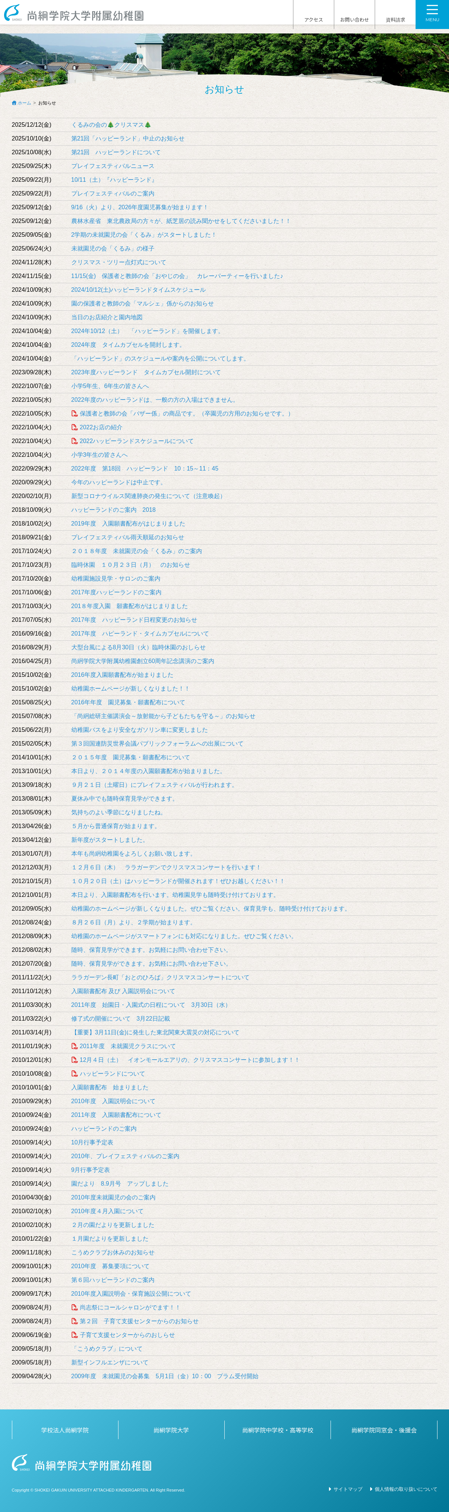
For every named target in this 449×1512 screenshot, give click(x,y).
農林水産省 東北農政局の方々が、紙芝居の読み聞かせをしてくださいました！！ (181, 221)
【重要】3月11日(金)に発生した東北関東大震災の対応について (155, 1032)
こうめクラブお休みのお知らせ (112, 1252)
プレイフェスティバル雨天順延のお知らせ (127, 537)
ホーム (24, 103)
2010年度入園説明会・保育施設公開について (131, 1293)
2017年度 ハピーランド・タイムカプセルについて (140, 633)
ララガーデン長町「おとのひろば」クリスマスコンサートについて (160, 977)
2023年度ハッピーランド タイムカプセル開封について (146, 372)
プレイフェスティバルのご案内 (112, 193)
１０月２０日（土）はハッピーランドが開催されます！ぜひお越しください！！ (178, 881)
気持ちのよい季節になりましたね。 (118, 812)
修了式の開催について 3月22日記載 (120, 1018)
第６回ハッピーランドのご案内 (112, 1280)
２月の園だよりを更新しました (112, 1225)
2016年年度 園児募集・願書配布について (128, 702)
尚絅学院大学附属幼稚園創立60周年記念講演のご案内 (143, 661)
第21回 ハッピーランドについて (116, 152)
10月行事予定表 (92, 1142)
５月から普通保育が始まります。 (115, 826)
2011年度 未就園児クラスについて (128, 1046)
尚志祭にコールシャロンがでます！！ (130, 1307)
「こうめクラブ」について (107, 1348)
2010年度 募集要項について (110, 1266)
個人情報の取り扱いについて (406, 1489)
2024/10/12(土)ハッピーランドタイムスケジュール (138, 290)
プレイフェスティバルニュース (112, 166)
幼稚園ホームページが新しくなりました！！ (130, 688)
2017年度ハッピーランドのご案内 (116, 592)
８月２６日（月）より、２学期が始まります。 (133, 922)
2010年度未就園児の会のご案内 (113, 1197)
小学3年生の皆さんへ (99, 455)
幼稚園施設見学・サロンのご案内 (115, 578)
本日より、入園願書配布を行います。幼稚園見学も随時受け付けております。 (175, 895)
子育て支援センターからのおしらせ (127, 1335)
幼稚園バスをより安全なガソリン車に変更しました (139, 730)
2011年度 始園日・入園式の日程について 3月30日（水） (151, 1005)
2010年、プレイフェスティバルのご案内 (125, 1156)
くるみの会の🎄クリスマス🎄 (111, 125)
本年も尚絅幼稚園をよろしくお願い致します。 (133, 853)
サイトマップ (348, 1489)
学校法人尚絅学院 (65, 1429)
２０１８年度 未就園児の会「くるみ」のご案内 (136, 551)
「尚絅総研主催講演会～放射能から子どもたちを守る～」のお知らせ (163, 716)
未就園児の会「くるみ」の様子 (112, 248)
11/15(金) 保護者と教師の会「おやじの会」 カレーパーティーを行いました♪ (177, 276)
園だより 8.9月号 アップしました (120, 1183)
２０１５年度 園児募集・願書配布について (130, 757)
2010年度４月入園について (107, 1211)
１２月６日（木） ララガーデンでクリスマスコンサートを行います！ (166, 867)
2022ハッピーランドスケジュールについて (137, 441)
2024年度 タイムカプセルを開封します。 (128, 345)
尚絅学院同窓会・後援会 (384, 1429)
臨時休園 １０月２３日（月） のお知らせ (130, 565)
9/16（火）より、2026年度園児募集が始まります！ (140, 207)
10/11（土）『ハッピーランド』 (114, 180)
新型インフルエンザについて (110, 1362)
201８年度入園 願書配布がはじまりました (129, 606)
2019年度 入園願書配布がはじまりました (128, 523)
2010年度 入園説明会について (113, 1101)
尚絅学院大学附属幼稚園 (80, 17)
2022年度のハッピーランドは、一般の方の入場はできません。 (155, 400)
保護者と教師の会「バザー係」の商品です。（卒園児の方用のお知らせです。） (187, 413)
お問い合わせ (354, 17)
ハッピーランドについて (112, 1073)
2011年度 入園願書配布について (116, 1115)
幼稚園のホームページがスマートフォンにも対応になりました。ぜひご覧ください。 (184, 936)
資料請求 (395, 17)
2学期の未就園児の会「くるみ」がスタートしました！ (144, 235)
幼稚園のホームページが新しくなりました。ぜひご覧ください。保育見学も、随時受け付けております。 (211, 908)
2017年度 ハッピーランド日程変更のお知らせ (134, 620)
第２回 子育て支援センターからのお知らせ (142, 1321)
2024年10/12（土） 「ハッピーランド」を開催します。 (147, 331)
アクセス (313, 17)
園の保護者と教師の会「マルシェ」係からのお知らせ (142, 303)
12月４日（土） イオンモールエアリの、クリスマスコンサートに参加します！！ (190, 1060)
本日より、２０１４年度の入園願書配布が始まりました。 (148, 771)
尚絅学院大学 (171, 1429)
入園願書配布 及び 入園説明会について (123, 991)
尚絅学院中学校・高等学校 (277, 1429)
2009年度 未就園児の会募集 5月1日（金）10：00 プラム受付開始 (165, 1376)
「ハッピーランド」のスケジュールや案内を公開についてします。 (160, 358)
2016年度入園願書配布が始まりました (122, 675)
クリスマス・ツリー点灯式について (118, 262)
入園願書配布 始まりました (110, 1087)
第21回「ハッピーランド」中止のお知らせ (128, 138)
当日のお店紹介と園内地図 (107, 317)
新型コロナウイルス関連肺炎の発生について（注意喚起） (148, 496)
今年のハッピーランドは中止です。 (118, 482)
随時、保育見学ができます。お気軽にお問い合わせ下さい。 (151, 950)
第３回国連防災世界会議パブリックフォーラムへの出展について (157, 743)
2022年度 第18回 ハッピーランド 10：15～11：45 (145, 468)
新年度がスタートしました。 (110, 840)
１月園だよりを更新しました (110, 1238)
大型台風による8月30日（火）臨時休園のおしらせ (138, 647)
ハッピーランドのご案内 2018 (113, 510)
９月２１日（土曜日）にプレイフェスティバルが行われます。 (154, 785)
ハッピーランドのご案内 (104, 1128)
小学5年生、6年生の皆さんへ (110, 386)
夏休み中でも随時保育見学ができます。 (124, 798)
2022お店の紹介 (101, 427)
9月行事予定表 (90, 1170)
